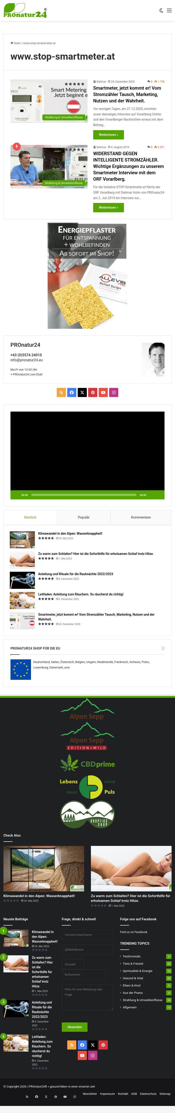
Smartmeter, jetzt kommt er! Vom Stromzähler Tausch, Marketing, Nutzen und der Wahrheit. (127, 94)
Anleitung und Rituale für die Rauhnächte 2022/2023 (76, 575)
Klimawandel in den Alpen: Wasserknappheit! (71, 534)
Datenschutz (148, 1104)
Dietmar (101, 81)
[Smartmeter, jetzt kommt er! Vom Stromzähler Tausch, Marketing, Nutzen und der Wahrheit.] (49, 101)
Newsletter (90, 1104)
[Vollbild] (158, 495)
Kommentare (141, 517)
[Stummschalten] (151, 495)
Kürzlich (30, 517)
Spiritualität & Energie (137, 982)
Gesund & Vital (133, 989)
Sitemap (165, 1104)
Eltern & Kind (131, 996)
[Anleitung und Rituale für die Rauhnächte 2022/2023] (23, 581)
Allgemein (129, 1018)
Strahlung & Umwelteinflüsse (142, 1011)
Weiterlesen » (108, 135)
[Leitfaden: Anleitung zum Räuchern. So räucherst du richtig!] (23, 601)
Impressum (107, 1104)
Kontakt (123, 1104)
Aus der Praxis (133, 1003)
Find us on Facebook (133, 943)
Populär (84, 517)
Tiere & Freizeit (133, 974)
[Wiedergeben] (16, 495)
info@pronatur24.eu (26, 360)
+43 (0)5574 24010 (26, 355)
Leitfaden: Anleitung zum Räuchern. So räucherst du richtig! (81, 595)
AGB (134, 1104)
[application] (87, 455)
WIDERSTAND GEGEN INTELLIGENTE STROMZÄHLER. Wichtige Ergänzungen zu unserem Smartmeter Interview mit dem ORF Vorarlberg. (128, 166)
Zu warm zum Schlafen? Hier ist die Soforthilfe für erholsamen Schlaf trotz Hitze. (96, 554)
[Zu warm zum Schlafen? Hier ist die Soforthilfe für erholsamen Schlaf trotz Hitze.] (23, 560)
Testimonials (132, 967)
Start (15, 43)
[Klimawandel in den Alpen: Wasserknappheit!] (23, 540)
